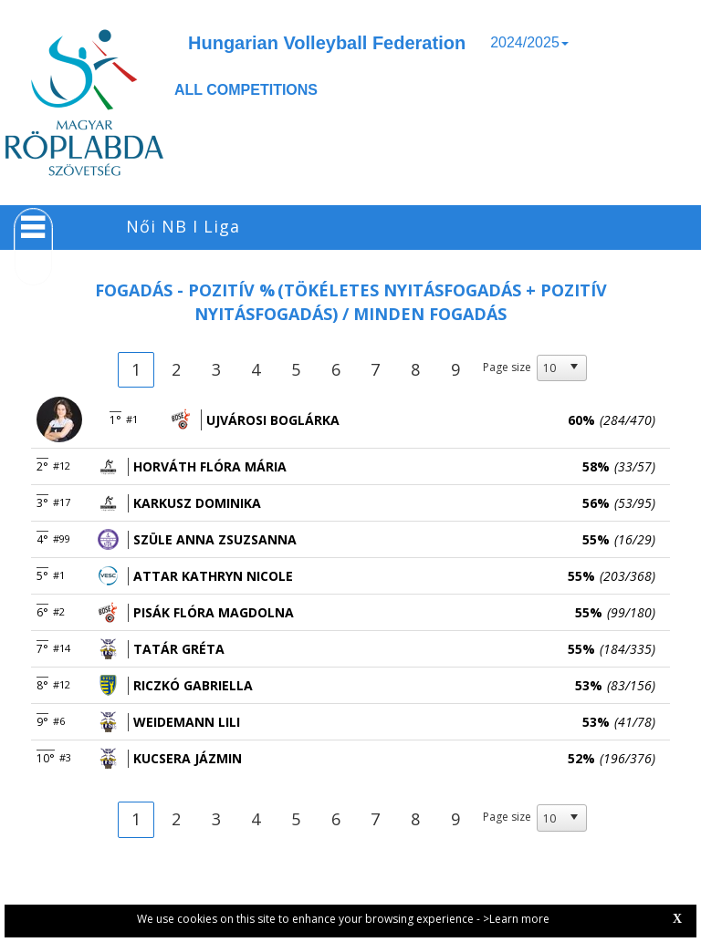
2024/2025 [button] (529, 42)
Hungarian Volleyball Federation (327, 43)
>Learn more (516, 918)
